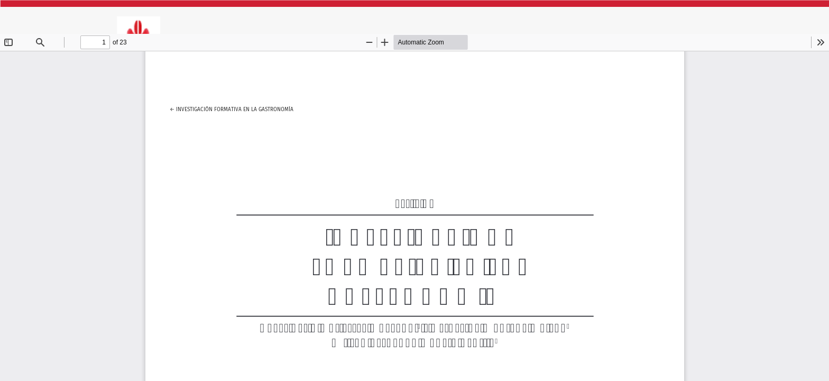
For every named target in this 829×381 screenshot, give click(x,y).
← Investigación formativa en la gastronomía (231, 108)
